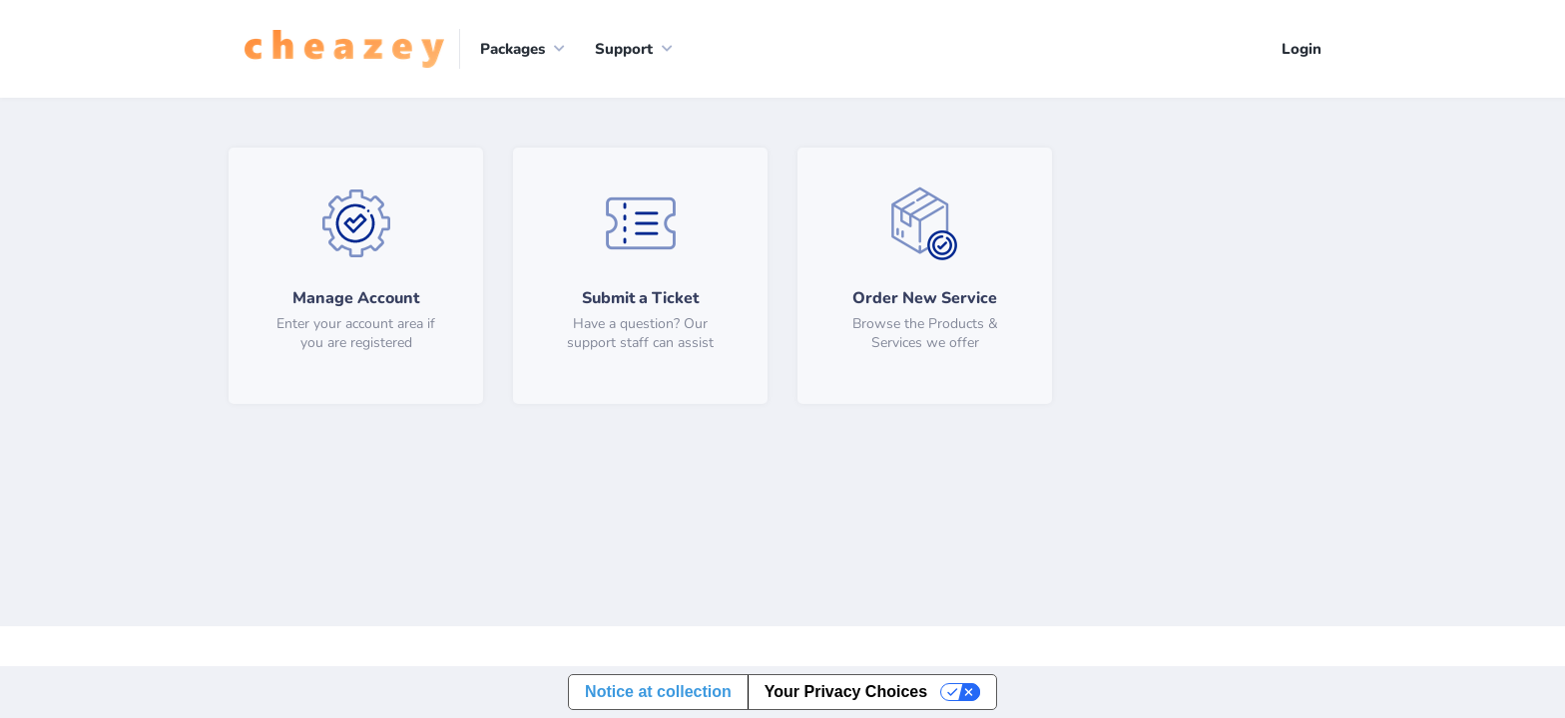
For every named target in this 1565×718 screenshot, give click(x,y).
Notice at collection (658, 691)
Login (1301, 49)
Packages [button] (512, 49)
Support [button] (624, 49)
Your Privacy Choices (846, 691)
